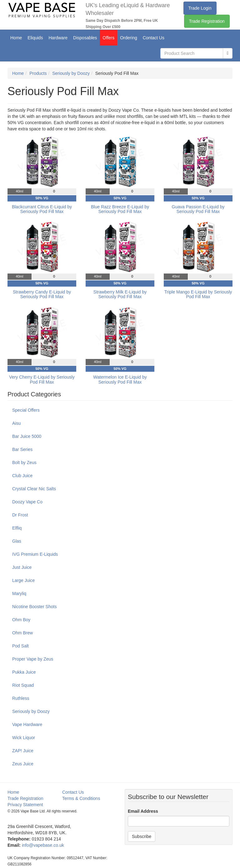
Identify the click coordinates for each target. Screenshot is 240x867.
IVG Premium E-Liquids (35, 554)
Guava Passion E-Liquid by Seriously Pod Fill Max (198, 209)
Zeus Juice (22, 763)
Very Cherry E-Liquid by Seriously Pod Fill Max (41, 379)
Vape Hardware (27, 724)
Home (16, 37)
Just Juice (22, 567)
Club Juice (22, 475)
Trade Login (200, 8)
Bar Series (22, 449)
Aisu (16, 423)
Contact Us (153, 37)
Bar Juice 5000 (26, 436)
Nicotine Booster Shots (34, 606)
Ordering (128, 37)
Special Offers (26, 410)
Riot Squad (23, 685)
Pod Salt (20, 645)
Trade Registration (207, 21)
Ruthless (20, 698)
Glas (16, 541)
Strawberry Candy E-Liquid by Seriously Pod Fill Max (42, 294)
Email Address (143, 811)
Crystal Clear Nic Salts (34, 488)
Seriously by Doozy (71, 73)
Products (38, 73)
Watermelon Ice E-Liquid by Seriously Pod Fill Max (120, 379)
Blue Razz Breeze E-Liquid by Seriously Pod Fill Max (120, 209)
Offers (108, 37)
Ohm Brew (22, 632)
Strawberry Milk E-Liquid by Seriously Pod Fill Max (120, 294)
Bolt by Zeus (24, 462)
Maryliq (19, 593)
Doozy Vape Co (27, 501)
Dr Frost (20, 514)
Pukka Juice (24, 672)
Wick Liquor (23, 737)
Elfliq (17, 528)
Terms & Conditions (81, 798)
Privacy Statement (25, 804)
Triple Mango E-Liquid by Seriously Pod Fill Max (198, 294)
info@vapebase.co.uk (43, 845)
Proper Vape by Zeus (32, 658)
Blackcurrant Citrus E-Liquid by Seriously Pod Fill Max (42, 209)
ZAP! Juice (22, 750)
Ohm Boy (21, 619)
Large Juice (23, 580)
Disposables (85, 37)
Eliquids (35, 37)
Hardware (58, 37)
